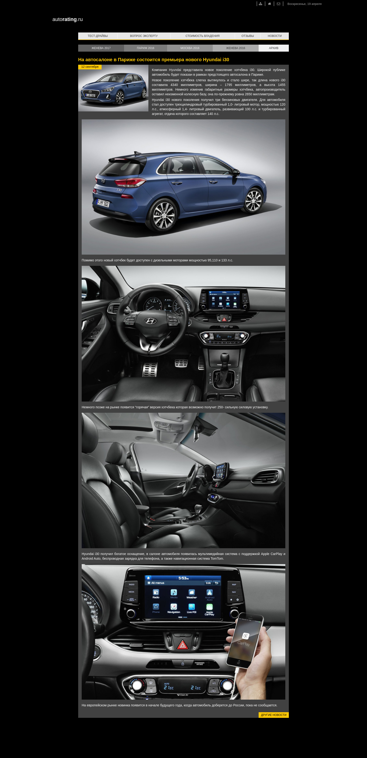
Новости (275, 36)
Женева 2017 (101, 48)
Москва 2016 (189, 48)
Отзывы (248, 36)
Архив (273, 48)
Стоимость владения (203, 36)
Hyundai (175, 70)
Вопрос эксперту (144, 36)
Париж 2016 (145, 48)
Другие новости (273, 715)
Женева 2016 (235, 48)
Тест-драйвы (98, 36)
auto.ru (67, 19)
